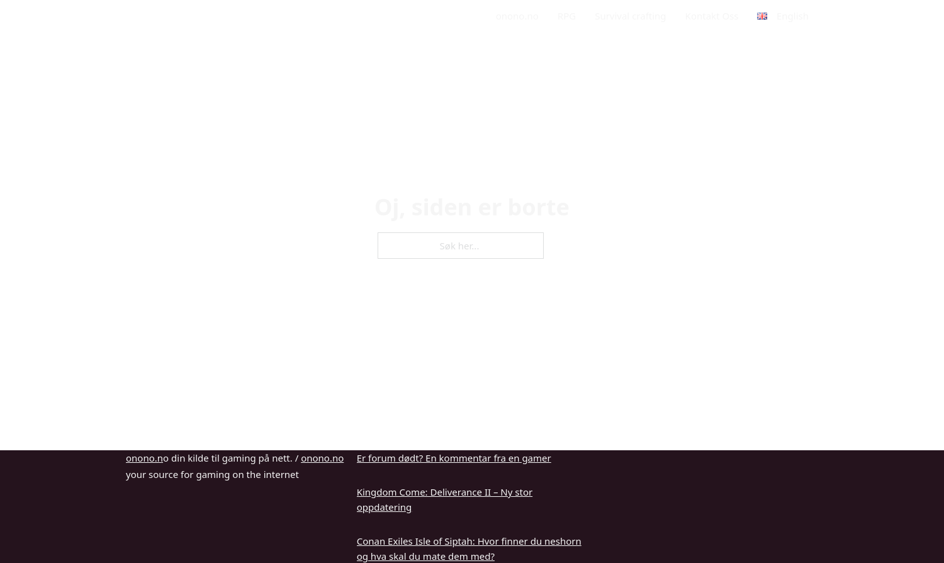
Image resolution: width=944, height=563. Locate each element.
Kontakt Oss (712, 15)
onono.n (144, 458)
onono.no (517, 15)
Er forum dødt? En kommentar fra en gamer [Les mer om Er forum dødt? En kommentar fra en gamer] (454, 458)
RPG (567, 15)
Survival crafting (630, 15)
